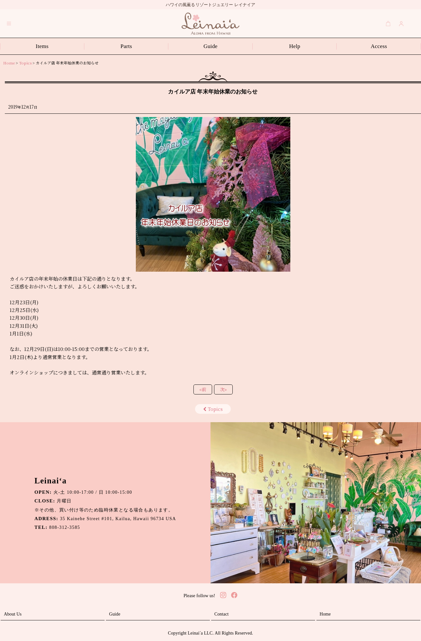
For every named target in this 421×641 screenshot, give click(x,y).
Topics (213, 409)
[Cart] (388, 23)
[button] (9, 23)
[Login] (401, 23)
